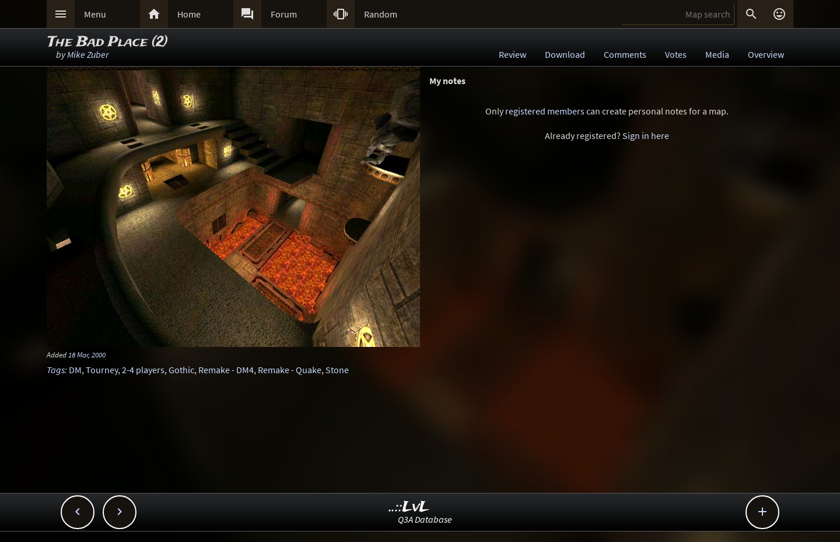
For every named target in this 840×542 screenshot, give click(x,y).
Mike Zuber (87, 54)
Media (717, 54)
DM (75, 370)
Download (565, 54)
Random (380, 14)
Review (512, 54)
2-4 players (143, 370)
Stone (337, 370)
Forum (284, 14)
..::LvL (409, 507)
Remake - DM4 (226, 370)
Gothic (181, 370)
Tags (56, 370)
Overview (766, 54)
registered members (544, 111)
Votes (676, 54)
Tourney (102, 370)
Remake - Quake (289, 370)
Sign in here (645, 135)
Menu (95, 14)
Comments (625, 54)
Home (189, 14)
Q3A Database (425, 519)
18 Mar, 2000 (87, 354)
